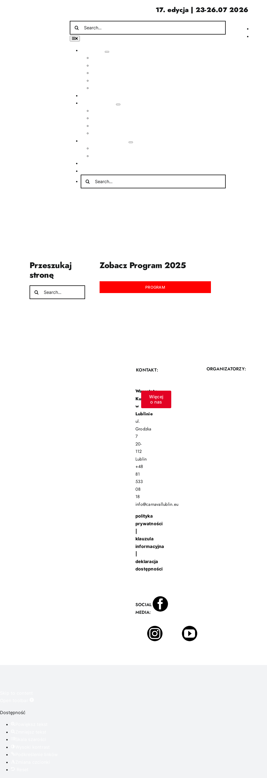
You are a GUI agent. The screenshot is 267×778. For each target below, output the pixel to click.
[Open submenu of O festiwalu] (107, 52)
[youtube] (189, 633)
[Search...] (148, 28)
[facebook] (160, 604)
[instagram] (154, 633)
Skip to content (16, 693)
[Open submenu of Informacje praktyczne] (131, 142)
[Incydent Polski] (234, 22)
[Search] (76, 28)
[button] (17, 700)
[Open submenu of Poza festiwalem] (118, 104)
